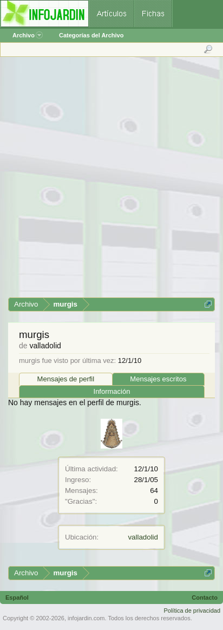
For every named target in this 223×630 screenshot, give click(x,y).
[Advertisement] (111, 181)
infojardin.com (86, 618)
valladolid (143, 537)
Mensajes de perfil (66, 379)
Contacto (205, 597)
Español (17, 597)
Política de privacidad (191, 610)
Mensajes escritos (158, 379)
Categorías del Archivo (91, 35)
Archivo (27, 35)
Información (112, 391)
